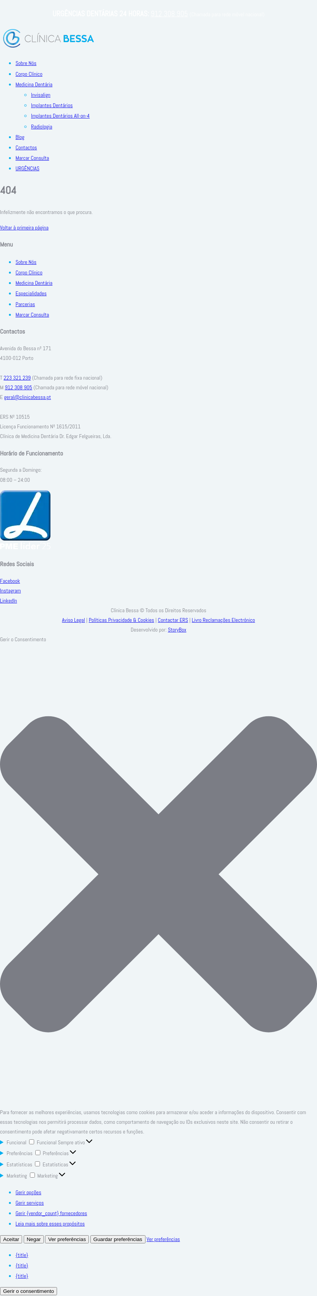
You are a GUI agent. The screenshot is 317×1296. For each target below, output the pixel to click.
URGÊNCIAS (27, 168)
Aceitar (11, 1239)
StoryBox (177, 629)
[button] (158, 876)
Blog (20, 137)
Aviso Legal (73, 619)
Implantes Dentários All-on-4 (60, 115)
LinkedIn (8, 600)
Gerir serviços (30, 1202)
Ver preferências (67, 1239)
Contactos (26, 147)
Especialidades (31, 293)
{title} (22, 1254)
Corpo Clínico (29, 73)
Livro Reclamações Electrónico (223, 619)
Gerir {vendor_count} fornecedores (51, 1213)
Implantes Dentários (52, 105)
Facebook (10, 580)
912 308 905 (169, 14)
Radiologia (41, 126)
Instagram (10, 590)
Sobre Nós (26, 63)
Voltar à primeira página (24, 227)
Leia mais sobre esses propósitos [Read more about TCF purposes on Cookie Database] (50, 1223)
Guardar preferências (118, 1239)
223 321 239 (17, 377)
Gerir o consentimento (28, 1291)
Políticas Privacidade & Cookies (121, 619)
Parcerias (25, 304)
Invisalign (40, 94)
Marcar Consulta (32, 157)
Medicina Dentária (34, 84)
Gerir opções (28, 1192)
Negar (34, 1239)
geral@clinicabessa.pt (27, 397)
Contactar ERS (173, 619)
